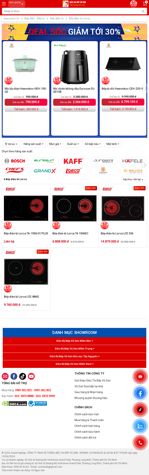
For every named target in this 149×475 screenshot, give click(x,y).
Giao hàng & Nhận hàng (88, 392)
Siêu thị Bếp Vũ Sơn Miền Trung (74, 348)
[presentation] (145, 88)
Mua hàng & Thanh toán (89, 420)
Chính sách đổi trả (85, 437)
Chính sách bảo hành (87, 431)
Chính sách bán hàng (87, 425)
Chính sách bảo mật (86, 414)
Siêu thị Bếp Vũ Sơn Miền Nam (74, 363)
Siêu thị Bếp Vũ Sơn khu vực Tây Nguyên (74, 356)
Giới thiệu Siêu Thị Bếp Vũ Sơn (92, 380)
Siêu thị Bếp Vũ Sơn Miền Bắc (74, 340)
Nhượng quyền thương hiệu (90, 398)
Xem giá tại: (17, 4)
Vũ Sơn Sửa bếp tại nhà (88, 386)
